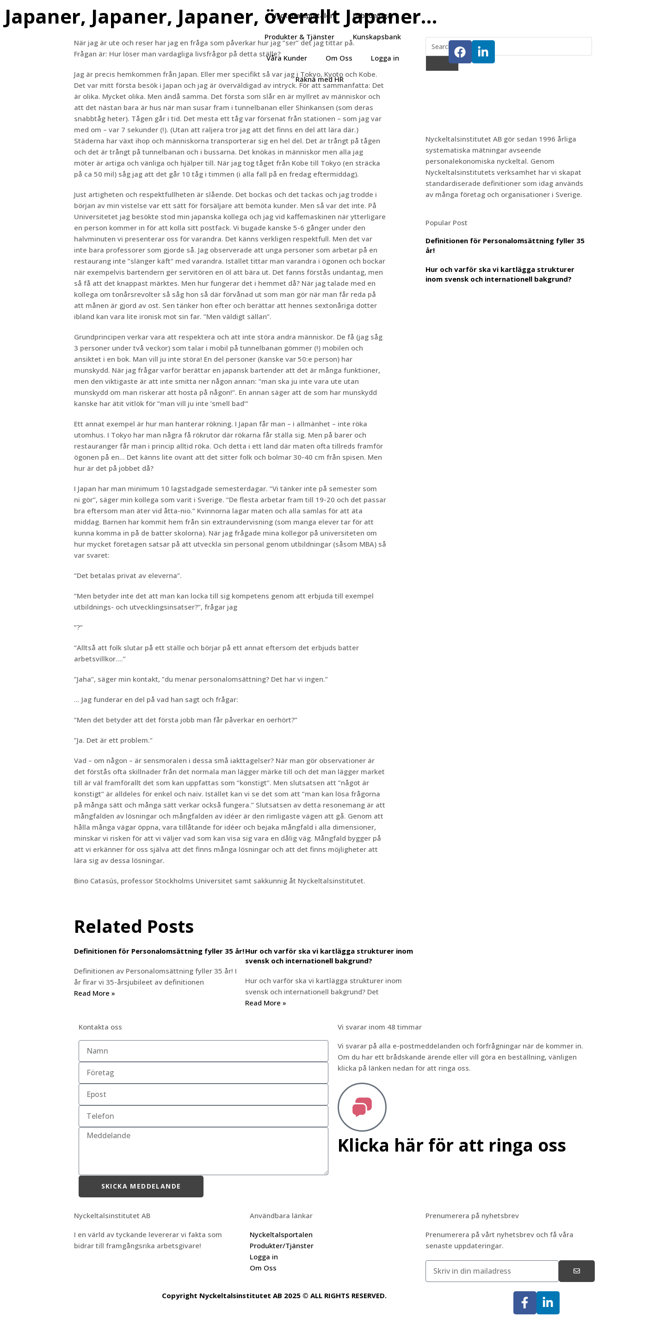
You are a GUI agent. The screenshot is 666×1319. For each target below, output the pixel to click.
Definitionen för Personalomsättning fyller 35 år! (159, 950)
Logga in (385, 57)
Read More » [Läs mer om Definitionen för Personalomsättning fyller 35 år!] (94, 993)
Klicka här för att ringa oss (455, 1145)
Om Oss (339, 57)
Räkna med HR (320, 79)
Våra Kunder (286, 57)
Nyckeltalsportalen (302, 15)
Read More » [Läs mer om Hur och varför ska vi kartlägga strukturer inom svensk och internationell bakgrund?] (265, 1002)
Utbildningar (373, 15)
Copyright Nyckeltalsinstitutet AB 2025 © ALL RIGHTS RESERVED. (274, 1295)
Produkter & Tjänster (299, 36)
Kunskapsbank (377, 36)
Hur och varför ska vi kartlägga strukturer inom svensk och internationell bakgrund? (329, 955)
